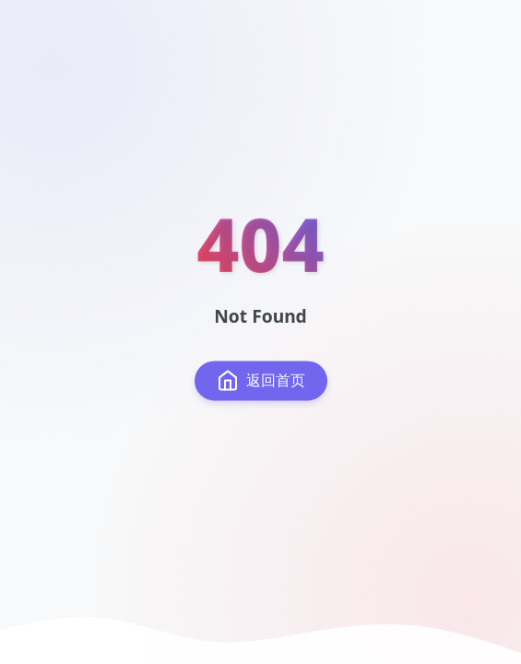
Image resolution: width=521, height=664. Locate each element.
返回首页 (261, 381)
